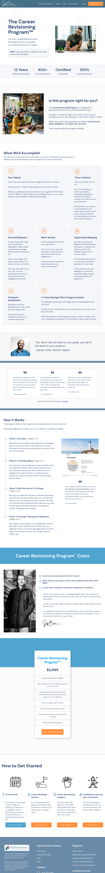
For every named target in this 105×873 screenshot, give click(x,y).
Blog (84, 4)
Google (65, 401)
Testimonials (72, 4)
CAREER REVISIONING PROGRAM (84, 855)
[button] (46, 3)
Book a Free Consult (15, 825)
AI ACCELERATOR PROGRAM (82, 862)
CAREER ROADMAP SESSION (82, 858)
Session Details (41, 825)
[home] (9, 4)
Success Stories (93, 825)
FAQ (64, 4)
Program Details (67, 825)
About (58, 4)
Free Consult (96, 4)
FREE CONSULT (77, 851)
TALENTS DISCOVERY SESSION (83, 865)
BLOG (39, 858)
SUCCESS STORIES (44, 855)
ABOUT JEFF (41, 851)
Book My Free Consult (52, 732)
